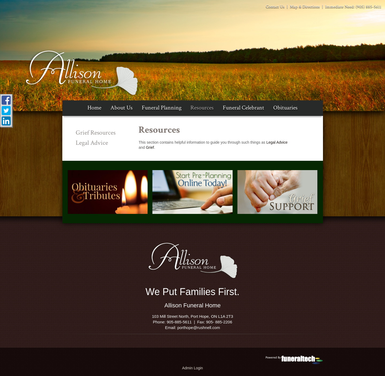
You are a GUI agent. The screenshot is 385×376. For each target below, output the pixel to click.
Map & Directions (304, 6)
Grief (150, 147)
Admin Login (192, 368)
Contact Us (275, 6)
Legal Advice (276, 142)
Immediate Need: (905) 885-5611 (352, 6)
